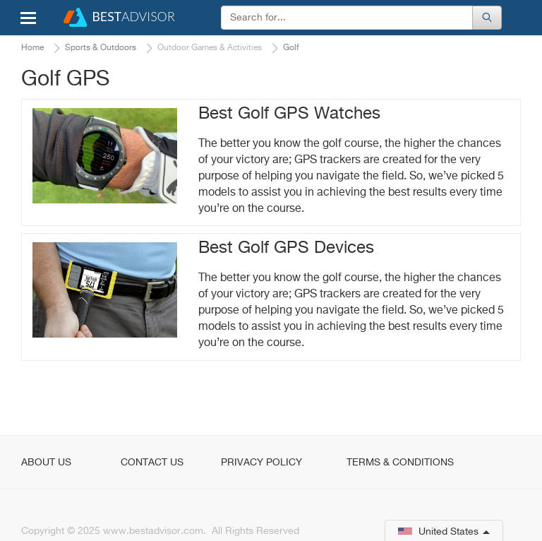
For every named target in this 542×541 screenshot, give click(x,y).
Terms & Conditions (400, 463)
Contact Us (152, 463)
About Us (46, 463)
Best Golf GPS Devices (286, 247)
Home (32, 48)
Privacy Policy (261, 463)
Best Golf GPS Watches (289, 113)
